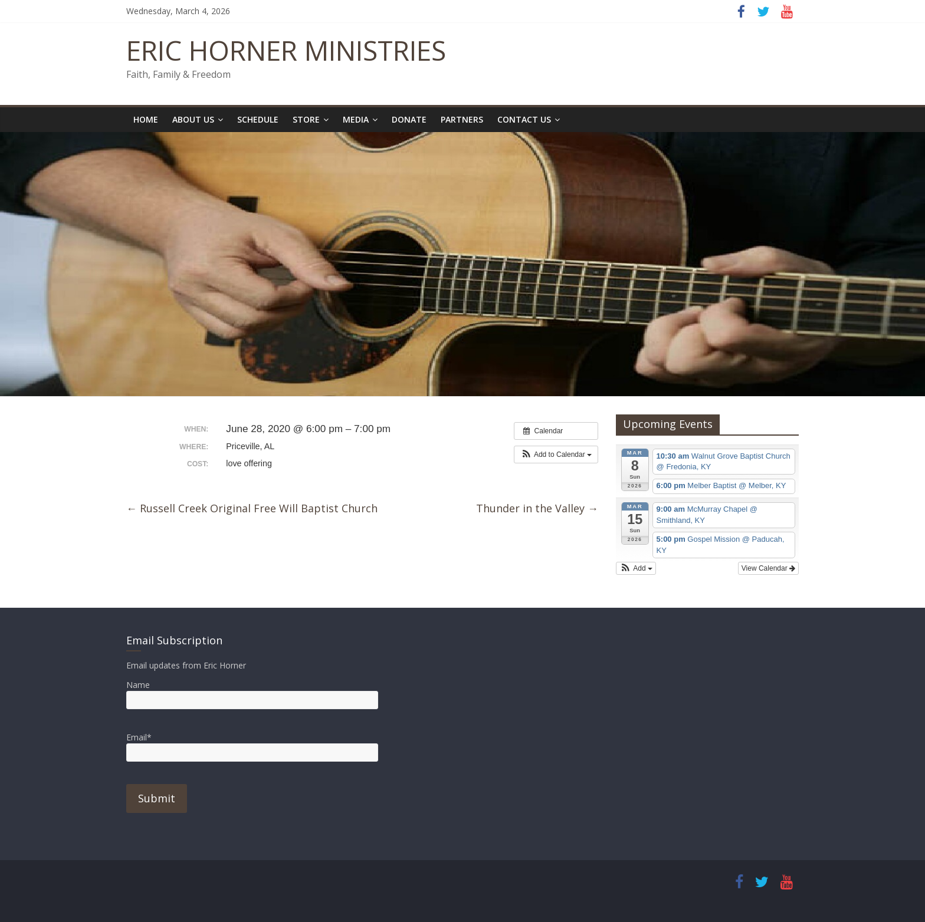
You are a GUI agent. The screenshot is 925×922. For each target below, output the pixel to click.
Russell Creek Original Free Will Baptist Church (252, 508)
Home (145, 119)
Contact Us (524, 119)
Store (306, 119)
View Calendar (768, 568)
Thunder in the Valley (537, 508)
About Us (193, 119)
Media (356, 119)
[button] (556, 454)
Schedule (257, 119)
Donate (409, 119)
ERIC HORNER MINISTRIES (286, 50)
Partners (462, 119)
